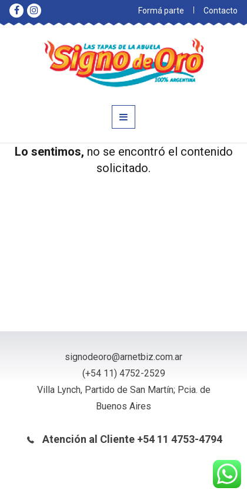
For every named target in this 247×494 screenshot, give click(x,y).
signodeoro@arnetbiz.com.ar (123, 356)
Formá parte (161, 10)
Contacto (220, 10)
